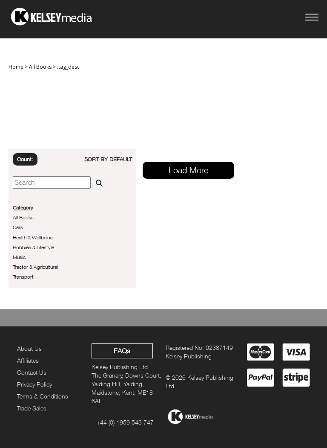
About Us (29, 348)
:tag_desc (68, 66)
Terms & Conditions (42, 396)
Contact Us (31, 372)
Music (19, 257)
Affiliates (28, 360)
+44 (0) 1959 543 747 (125, 422)
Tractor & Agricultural (35, 267)
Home (16, 66)
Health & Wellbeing (33, 237)
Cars (18, 227)
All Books (40, 66)
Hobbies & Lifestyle (33, 247)
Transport (23, 276)
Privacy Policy (34, 384)
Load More (188, 170)
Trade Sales (31, 408)
